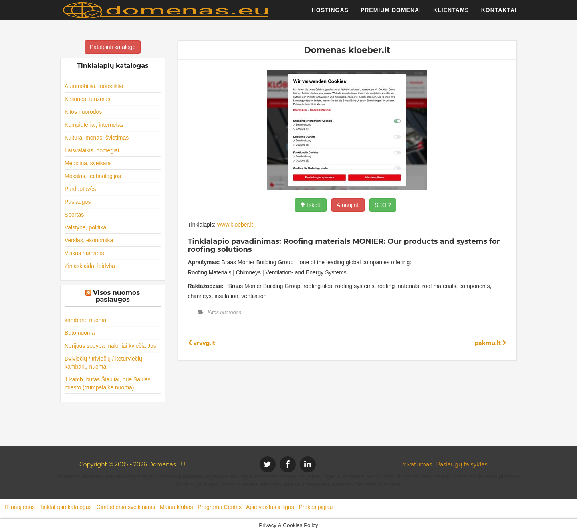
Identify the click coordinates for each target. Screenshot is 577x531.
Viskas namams (84, 253)
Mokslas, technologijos (93, 176)
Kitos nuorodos (83, 112)
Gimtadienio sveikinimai (125, 507)
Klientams (451, 14)
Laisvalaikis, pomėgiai (92, 150)
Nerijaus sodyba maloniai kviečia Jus (110, 346)
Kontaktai (499, 14)
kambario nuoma (85, 320)
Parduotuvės (80, 189)
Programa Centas (220, 507)
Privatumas (416, 464)
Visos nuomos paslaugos (116, 296)
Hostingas (330, 14)
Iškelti (310, 205)
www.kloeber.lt (235, 224)
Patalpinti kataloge (112, 47)
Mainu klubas (176, 507)
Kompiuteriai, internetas (94, 125)
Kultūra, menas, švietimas (97, 137)
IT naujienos (19, 507)
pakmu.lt (490, 343)
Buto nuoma (80, 333)
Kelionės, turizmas (87, 99)
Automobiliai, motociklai (94, 86)
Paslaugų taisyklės (461, 464)
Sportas (74, 214)
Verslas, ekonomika (89, 240)
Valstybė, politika (85, 227)
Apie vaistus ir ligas (270, 507)
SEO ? (383, 205)
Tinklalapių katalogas (65, 507)
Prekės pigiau (316, 507)
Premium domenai (391, 14)
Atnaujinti (348, 205)
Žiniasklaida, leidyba (90, 266)
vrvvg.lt (202, 343)
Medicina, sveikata (88, 163)
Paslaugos (78, 202)
